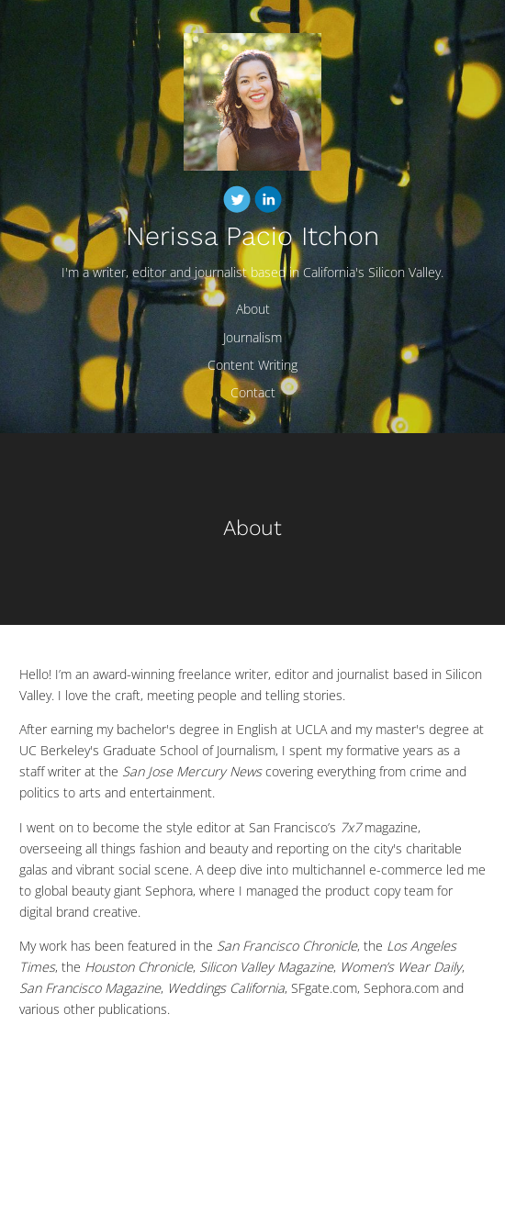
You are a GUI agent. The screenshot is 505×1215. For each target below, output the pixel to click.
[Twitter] (237, 201)
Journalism (252, 337)
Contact (252, 392)
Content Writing (252, 364)
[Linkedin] (268, 201)
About (253, 309)
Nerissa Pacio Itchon (252, 236)
